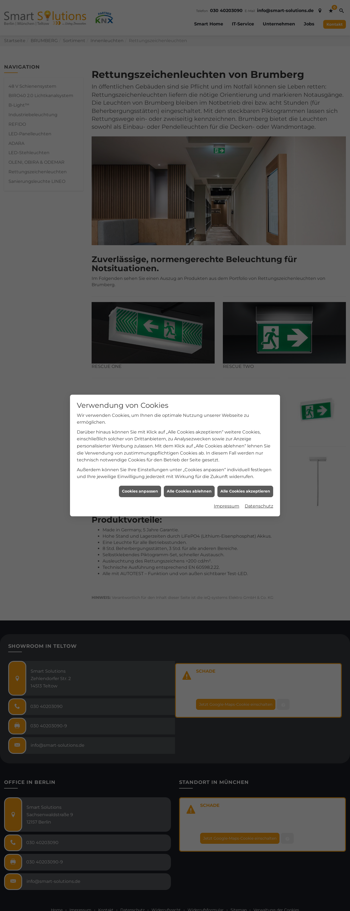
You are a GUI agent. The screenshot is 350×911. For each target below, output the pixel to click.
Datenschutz (259, 486)
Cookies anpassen (140, 471)
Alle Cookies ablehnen (189, 471)
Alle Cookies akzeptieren (245, 471)
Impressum (226, 486)
